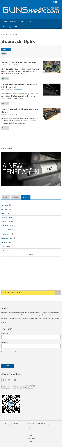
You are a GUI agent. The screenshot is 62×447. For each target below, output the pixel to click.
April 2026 (4, 209)
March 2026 (5, 214)
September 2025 (7, 239)
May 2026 (4, 205)
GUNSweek (16, 64)
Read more (5, 78)
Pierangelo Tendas (18, 89)
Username (5, 335)
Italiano (4, 53)
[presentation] (15, 359)
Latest (5, 197)
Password (5, 344)
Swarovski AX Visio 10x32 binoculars (18, 62)
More (30, 22)
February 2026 (6, 218)
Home (5, 22)
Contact (31, 433)
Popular (15, 197)
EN (56, 2)
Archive (25, 197)
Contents (13, 22)
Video (23, 22)
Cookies (31, 443)
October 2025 (6, 235)
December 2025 (6, 226)
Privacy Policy (31, 440)
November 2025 (6, 230)
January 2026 (5, 222)
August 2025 (5, 243)
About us (31, 430)
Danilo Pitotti (17, 114)
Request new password (8, 353)
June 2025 (4, 252)
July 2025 (4, 247)
